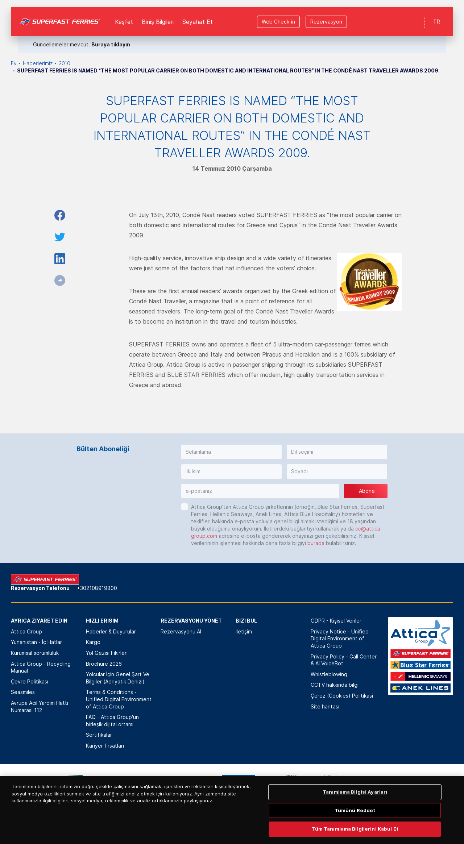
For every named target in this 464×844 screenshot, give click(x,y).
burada (315, 543)
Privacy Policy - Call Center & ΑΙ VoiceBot (344, 660)
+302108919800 (97, 588)
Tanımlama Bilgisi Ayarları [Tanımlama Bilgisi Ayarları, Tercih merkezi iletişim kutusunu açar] (355, 817)
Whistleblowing (329, 674)
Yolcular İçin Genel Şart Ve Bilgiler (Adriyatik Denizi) (117, 678)
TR (436, 14)
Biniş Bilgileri (158, 14)
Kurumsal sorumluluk (35, 653)
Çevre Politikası (29, 681)
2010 (64, 63)
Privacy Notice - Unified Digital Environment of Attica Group (340, 638)
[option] (72, 786)
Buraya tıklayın (110, 37)
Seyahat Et (197, 14)
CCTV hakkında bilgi (335, 685)
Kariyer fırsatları (105, 746)
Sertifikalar (99, 735)
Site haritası (325, 706)
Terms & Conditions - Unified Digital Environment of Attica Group (119, 699)
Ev (14, 63)
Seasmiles (23, 692)
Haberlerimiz (38, 63)
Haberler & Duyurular (111, 631)
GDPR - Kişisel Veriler (336, 621)
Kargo (93, 642)
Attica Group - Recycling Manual (41, 667)
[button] (231, 452)
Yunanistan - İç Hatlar (36, 642)
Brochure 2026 (104, 664)
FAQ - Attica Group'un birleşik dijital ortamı (112, 720)
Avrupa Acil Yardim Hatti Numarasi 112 (39, 706)
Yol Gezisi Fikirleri (107, 653)
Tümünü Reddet (355, 835)
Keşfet (124, 14)
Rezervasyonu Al (181, 631)
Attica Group (26, 631)
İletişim (244, 631)
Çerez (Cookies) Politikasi (342, 696)
